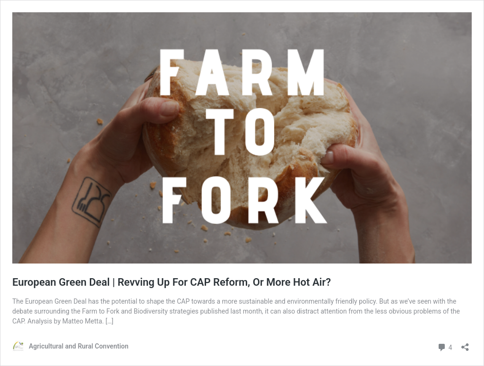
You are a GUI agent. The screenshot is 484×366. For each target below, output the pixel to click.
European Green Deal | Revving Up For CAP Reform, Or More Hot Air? (171, 282)
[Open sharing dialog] (465, 344)
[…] (109, 321)
